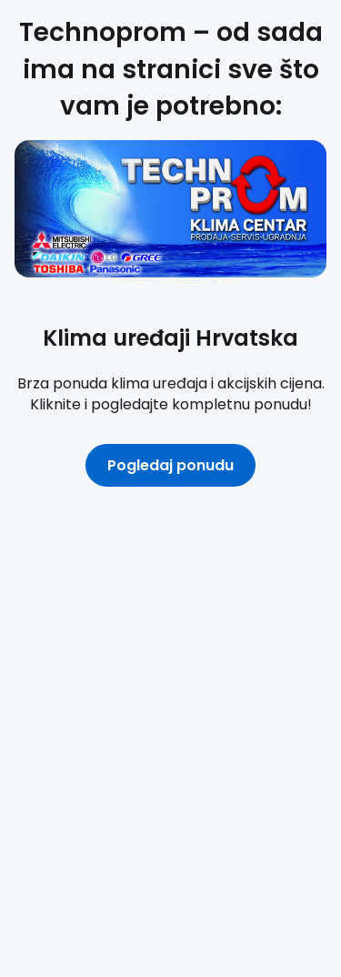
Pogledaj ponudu (170, 465)
